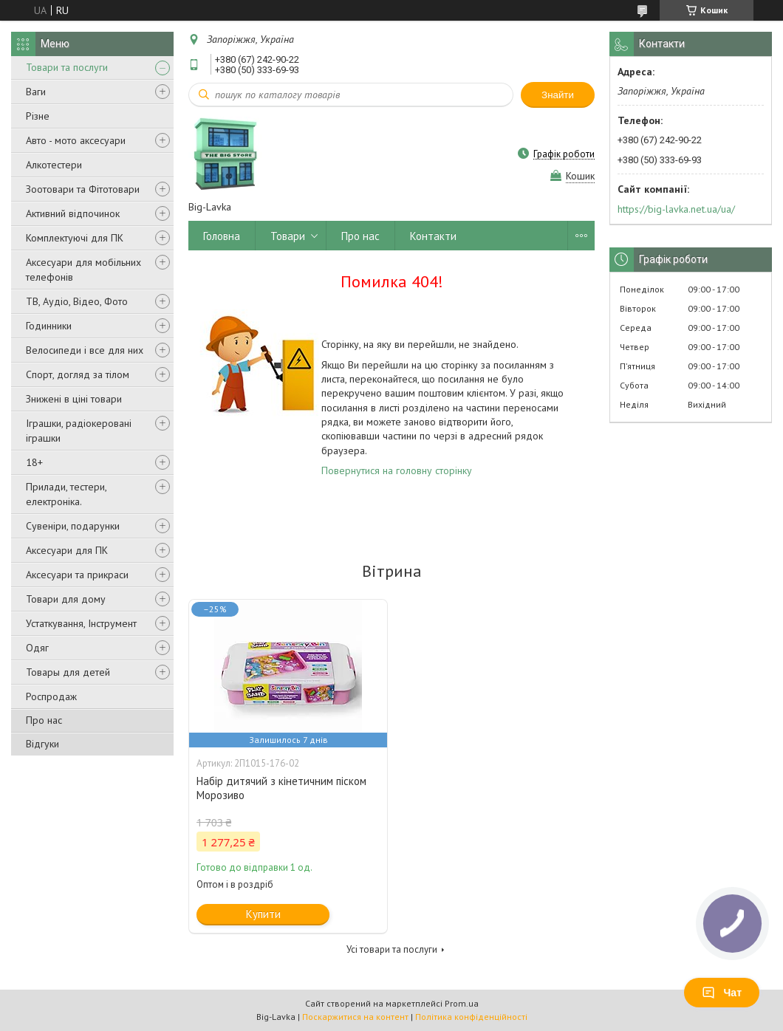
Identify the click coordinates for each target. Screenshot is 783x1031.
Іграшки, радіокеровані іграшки (78, 431)
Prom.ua (462, 1003)
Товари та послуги (67, 67)
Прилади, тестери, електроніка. (66, 494)
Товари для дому (66, 599)
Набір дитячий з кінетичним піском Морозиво (281, 788)
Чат (722, 992)
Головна (221, 236)
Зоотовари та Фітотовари (83, 189)
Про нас (44, 720)
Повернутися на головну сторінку (396, 470)
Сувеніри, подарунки (73, 525)
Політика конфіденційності (471, 1016)
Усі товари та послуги (391, 949)
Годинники (49, 325)
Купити (263, 914)
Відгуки (42, 743)
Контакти (433, 236)
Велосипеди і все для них (84, 350)
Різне (37, 116)
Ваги (36, 91)
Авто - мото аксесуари (76, 140)
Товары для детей (68, 672)
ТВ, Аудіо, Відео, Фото (77, 301)
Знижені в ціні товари (74, 398)
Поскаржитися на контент (355, 1016)
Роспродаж (51, 696)
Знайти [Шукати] (557, 94)
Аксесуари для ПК (67, 550)
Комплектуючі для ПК (74, 237)
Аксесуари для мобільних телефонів (83, 270)
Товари (287, 236)
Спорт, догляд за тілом (77, 374)
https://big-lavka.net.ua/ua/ (676, 209)
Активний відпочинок (73, 213)
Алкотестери (54, 164)
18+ (34, 462)
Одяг (37, 647)
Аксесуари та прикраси (77, 574)
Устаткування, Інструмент (81, 623)
